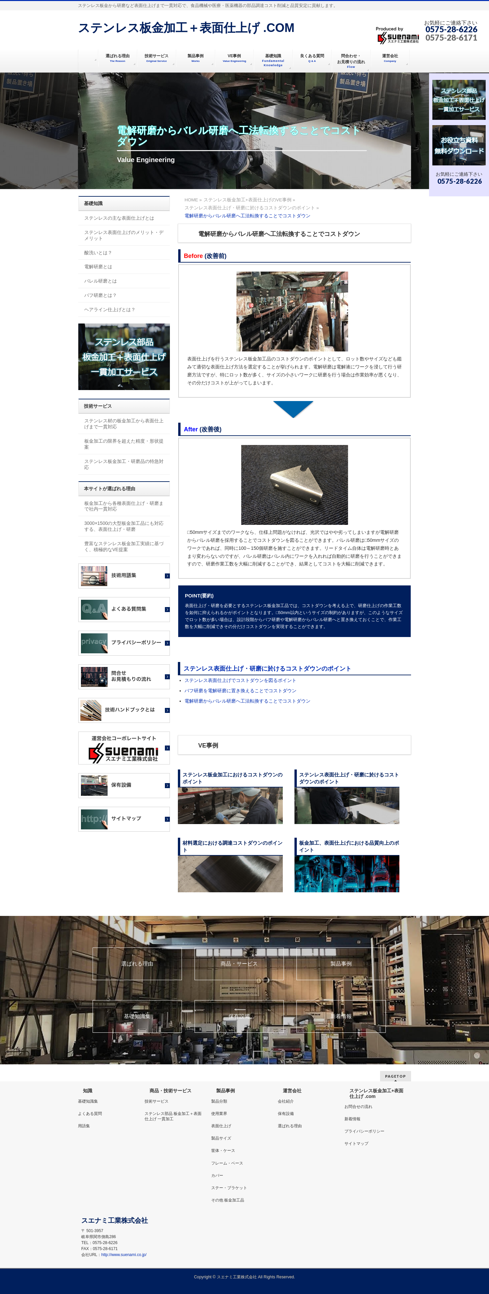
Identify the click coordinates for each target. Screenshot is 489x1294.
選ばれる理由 (137, 964)
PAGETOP (395, 1076)
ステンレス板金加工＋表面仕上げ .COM (186, 28)
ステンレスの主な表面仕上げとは (119, 218)
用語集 (84, 1126)
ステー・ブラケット (229, 1188)
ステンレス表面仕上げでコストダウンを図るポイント (240, 680)
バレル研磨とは (100, 281)
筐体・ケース (223, 1150)
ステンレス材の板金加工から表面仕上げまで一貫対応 (124, 423)
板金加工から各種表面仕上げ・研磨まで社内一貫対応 (124, 506)
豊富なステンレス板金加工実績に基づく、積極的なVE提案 (124, 546)
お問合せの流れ (358, 1106)
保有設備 (239, 1016)
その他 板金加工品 (227, 1200)
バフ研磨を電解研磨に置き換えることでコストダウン (240, 690)
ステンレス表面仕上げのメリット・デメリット (124, 235)
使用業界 (219, 1113)
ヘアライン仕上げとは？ (110, 309)
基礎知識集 (137, 1016)
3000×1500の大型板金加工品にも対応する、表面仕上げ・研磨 (124, 526)
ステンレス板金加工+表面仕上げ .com (376, 1093)
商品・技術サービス (171, 1090)
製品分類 (219, 1101)
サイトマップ (356, 1143)
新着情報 (341, 1016)
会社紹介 (286, 1101)
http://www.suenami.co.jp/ (124, 1254)
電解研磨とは (98, 266)
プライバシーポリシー (364, 1131)
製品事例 (341, 964)
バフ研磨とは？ (100, 295)
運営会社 (292, 1090)
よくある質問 (90, 1113)
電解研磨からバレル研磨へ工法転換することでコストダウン (247, 701)
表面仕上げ (221, 1126)
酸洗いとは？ (98, 252)
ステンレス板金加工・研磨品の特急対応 (124, 464)
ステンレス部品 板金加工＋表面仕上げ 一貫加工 (173, 1116)
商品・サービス (239, 964)
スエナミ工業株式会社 (237, 1277)
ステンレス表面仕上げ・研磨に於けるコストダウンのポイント (267, 668)
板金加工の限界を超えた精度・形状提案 (124, 444)
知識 (87, 1090)
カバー (217, 1175)
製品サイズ (221, 1138)
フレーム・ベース (227, 1163)
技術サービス (157, 1101)
